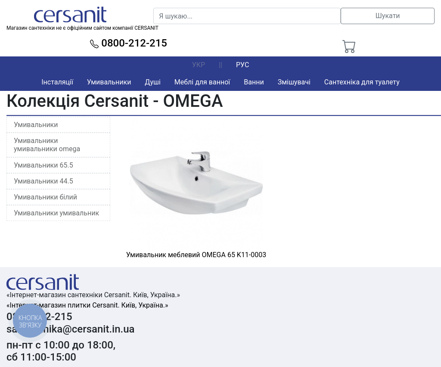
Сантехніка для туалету (362, 82)
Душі (152, 82)
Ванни (254, 82)
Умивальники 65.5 (43, 165)
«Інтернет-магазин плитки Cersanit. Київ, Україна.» (87, 305)
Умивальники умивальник (56, 213)
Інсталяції (57, 82)
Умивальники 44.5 (43, 181)
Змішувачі (294, 82)
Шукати (388, 16)
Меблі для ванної (202, 82)
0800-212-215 (128, 43)
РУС (242, 65)
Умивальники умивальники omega (47, 145)
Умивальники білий (45, 197)
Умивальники (109, 82)
